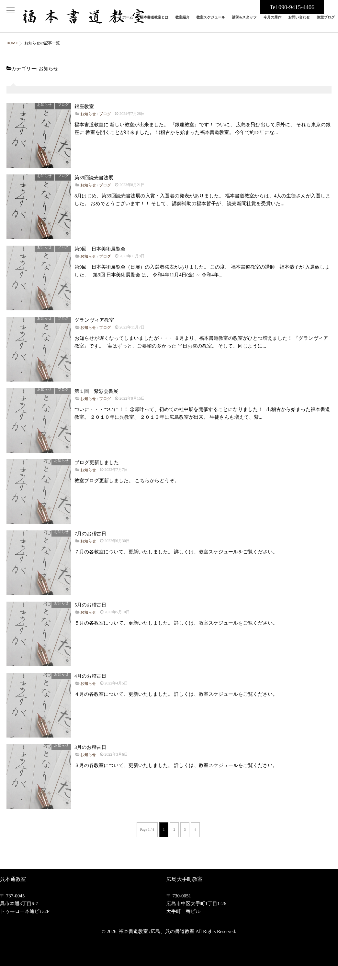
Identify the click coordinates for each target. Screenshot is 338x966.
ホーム (127, 22)
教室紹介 (182, 22)
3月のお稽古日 (90, 742)
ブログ (63, 100)
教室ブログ (326, 22)
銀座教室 (84, 101)
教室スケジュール (210, 22)
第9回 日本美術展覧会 (100, 244)
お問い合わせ (299, 22)
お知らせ (44, 100)
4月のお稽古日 (90, 671)
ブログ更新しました (96, 457)
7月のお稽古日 (90, 528)
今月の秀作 (272, 22)
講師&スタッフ (244, 22)
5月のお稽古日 (90, 600)
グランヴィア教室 (94, 315)
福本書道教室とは (154, 22)
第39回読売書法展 (93, 172)
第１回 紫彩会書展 (96, 386)
